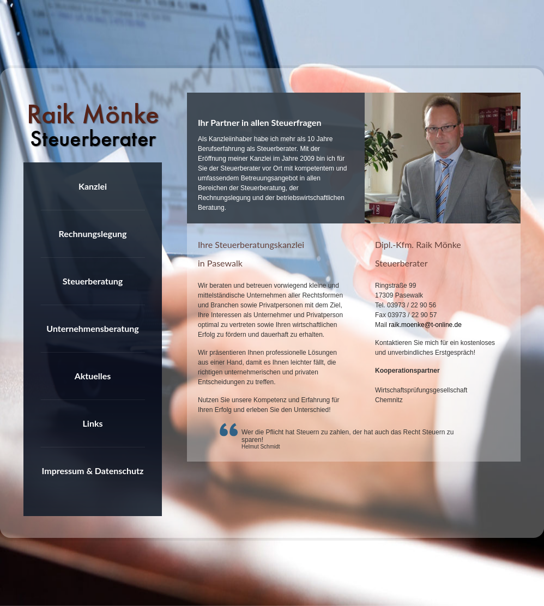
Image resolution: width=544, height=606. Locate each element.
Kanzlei (92, 186)
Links (93, 423)
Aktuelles (93, 376)
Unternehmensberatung (92, 328)
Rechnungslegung (92, 233)
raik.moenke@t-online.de (425, 325)
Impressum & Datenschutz (93, 470)
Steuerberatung (93, 281)
